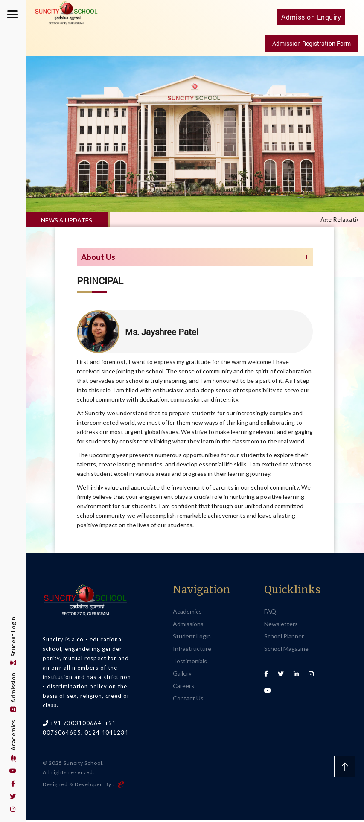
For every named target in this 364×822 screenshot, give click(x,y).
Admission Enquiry (311, 19)
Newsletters (281, 626)
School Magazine (286, 650)
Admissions (188, 626)
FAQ (270, 613)
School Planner (284, 638)
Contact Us (188, 700)
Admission (13, 692)
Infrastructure (192, 650)
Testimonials (190, 663)
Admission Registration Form (311, 45)
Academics (13, 741)
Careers (183, 687)
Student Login (13, 641)
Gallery (182, 675)
